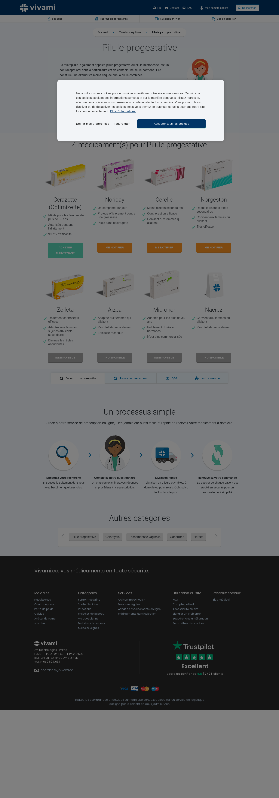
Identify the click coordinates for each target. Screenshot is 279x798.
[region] (140, 110)
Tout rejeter (122, 123)
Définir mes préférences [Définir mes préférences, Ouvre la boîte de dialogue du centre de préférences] (92, 123)
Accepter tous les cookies (171, 123)
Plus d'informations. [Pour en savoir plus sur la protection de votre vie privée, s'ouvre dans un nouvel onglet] (123, 111)
